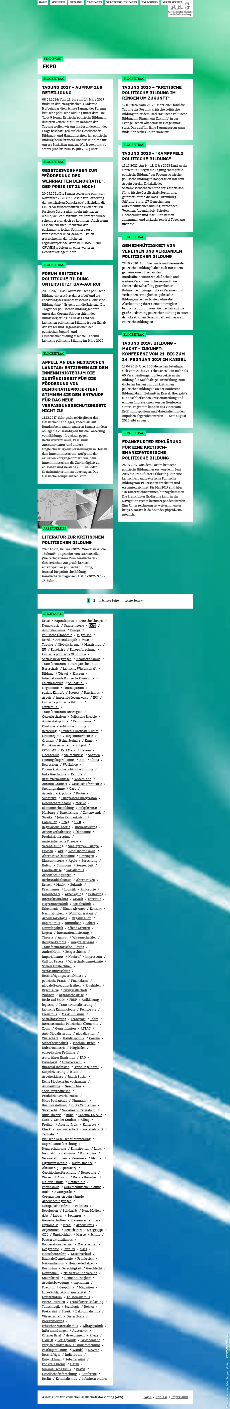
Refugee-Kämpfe (54, 942)
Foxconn (48, 1287)
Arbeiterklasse (52, 1076)
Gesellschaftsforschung (59, 1374)
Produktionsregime (56, 836)
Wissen (47, 1177)
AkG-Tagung (74, 894)
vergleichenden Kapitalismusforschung (71, 1345)
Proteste (82, 793)
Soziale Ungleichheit (57, 966)
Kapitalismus (64, 621)
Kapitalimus (51, 923)
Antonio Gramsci (54, 784)
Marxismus (92, 644)
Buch (46, 1192)
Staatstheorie (74, 625)
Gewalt (78, 899)
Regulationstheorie (56, 827)
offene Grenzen (79, 928)
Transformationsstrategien (62, 712)
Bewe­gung (88, 1172)
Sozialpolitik (67, 1340)
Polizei (90, 923)
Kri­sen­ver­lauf (81, 1254)
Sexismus (75, 1215)
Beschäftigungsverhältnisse (62, 976)
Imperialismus (53, 957)
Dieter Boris (75, 1316)
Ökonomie (83, 832)
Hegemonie (50, 688)
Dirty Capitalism (83, 1105)
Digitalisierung (86, 827)
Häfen (74, 1364)
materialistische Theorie (60, 841)
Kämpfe (76, 774)
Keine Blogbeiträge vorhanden (64, 1081)
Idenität (97, 1158)
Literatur (94, 899)
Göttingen (86, 856)
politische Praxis (54, 981)
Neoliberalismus (88, 659)
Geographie (50, 1249)
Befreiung (49, 731)
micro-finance (82, 1163)
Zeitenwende (92, 812)
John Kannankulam (71, 817)
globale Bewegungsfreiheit (61, 985)
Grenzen (48, 740)
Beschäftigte (51, 1354)
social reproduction (56, 1091)
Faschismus (51, 889)
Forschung (89, 860)
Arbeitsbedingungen (57, 875)
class (83, 1249)
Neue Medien (91, 1210)
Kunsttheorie (51, 1115)
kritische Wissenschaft (80, 668)
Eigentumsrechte (54, 1163)
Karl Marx (68, 750)
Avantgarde (63, 1192)
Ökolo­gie (48, 726)
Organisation (81, 918)
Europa (75, 630)
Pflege (94, 1335)
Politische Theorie (84, 716)
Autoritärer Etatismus (58, 1057)
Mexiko (81, 803)
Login (148, 1397)
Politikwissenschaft (56, 745)
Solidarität (76, 683)
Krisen (47, 884)
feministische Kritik (56, 1369)
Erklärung (95, 894)
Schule (95, 1234)
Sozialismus (75, 870)
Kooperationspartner (57, 1244)
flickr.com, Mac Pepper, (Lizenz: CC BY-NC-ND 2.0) (227, 1367)
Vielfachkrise (73, 755)
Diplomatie (50, 1225)
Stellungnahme (53, 788)
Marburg (48, 812)
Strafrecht (49, 1110)
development (75, 1335)
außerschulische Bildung (82, 1187)
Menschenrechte (54, 1254)
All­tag (85, 1120)
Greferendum (52, 1297)
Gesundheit (50, 1273)
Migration (84, 635)
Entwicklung (51, 1359)
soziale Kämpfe (53, 692)
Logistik (70, 889)
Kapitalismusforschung (59, 1144)
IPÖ (95, 697)
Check (46, 1129)
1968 (77, 822)
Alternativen (85, 880)
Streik (66, 1311)
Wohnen (48, 995)
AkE (61, 851)
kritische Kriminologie (58, 1009)
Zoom (46, 1028)
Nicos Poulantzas (54, 1100)
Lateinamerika (52, 683)
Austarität (78, 1292)
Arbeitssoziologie (54, 918)
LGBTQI (47, 1340)
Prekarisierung (53, 1321)
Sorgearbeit (84, 865)
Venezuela (79, 1158)
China (94, 760)
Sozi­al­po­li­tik (82, 904)
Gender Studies (65, 1120)
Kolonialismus (66, 1378)
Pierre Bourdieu (53, 1302)
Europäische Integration (79, 798)
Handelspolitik (73, 1038)
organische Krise (71, 995)
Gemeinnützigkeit (77, 1278)
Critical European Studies (80, 731)
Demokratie (50, 625)
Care (72, 788)
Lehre (94, 1019)
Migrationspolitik (55, 904)
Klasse (81, 1234)
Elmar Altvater (74, 908)
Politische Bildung (73, 726)
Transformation (54, 664)
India (70, 1115)
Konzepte (89, 1124)
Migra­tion (86, 1287)
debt (45, 1215)
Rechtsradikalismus (56, 880)
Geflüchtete (76, 1182)
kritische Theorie (91, 621)
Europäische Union (84, 664)
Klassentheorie (53, 860)
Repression (50, 764)
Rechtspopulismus (81, 851)
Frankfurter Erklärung (86, 1302)
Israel (67, 1225)
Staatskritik (51, 1278)
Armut (63, 937)
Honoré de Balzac (81, 1263)
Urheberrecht (72, 1062)
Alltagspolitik (93, 1326)
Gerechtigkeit (71, 1268)
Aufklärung (90, 1000)
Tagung (47, 644)
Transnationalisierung (75, 1005)
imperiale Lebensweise (72, 697)
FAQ (83, 1057)
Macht (61, 884)
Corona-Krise (52, 870)
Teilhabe (48, 1134)
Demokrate (88, 1009)
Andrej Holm (51, 952)
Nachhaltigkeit (53, 913)
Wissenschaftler (84, 937)
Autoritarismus (53, 630)
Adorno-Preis (68, 1124)
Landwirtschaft (67, 1129)
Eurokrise (58, 649)
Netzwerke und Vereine (80, 1273)
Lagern (47, 932)
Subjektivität (88, 808)
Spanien (94, 755)
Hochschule (50, 755)
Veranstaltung (52, 846)
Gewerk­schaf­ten (54, 1220)
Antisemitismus (78, 1297)
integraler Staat (82, 942)
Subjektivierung (53, 1072)
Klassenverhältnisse (85, 1220)
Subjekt (81, 745)
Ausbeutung (51, 1086)
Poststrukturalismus (57, 1239)
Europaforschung (83, 649)
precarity (70, 1168)
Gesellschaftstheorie (87, 784)
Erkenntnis (50, 908)
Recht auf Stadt (53, 1000)
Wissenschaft (52, 1316)
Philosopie (88, 889)
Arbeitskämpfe (66, 640)
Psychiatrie (50, 990)
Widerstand (82, 779)
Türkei (63, 673)
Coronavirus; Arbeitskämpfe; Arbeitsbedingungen (63, 1198)
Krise (46, 621)
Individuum (73, 1354)
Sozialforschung (54, 1019)
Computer (49, 822)
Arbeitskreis (85, 1225)
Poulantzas (88, 1153)
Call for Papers (53, 961)
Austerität (80, 1330)
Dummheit (73, 923)
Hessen (85, 750)
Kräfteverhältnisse (56, 779)
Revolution (50, 1210)
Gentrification (65, 1028)
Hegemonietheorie (79, 736)
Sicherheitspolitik (55, 1043)
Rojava (89, 1306)
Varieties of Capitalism (79, 1110)
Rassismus (92, 692)
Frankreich (85, 1258)
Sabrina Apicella (90, 1115)
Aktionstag (50, 1168)
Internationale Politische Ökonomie (68, 678)
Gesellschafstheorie (56, 803)
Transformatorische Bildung (63, 947)
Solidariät (70, 1210)
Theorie (47, 937)
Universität (50, 707)
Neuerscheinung (54, 1148)
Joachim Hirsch (84, 1043)
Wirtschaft (50, 1038)
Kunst (89, 740)
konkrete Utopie (53, 1364)
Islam (74, 1072)
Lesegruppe (95, 1230)
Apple (73, 860)
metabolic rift (93, 1129)
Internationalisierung (73, 932)
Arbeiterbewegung (55, 1282)
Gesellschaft (51, 894)
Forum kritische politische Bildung (67, 769)
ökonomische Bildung (58, 808)
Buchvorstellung (54, 1105)
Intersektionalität (55, 899)
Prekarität (49, 1311)
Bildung (48, 673)
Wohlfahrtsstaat (81, 913)
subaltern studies (94, 1378)
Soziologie (72, 1306)
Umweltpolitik (52, 928)
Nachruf (74, 957)
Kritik (46, 640)
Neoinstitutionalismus (58, 1153)
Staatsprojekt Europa (83, 846)
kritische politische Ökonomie (64, 654)
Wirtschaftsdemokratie (85, 961)
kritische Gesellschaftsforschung (66, 1139)
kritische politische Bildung (62, 702)
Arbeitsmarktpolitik (56, 793)
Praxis (80, 1369)
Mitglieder (77, 1048)
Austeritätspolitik (55, 721)
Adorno (62, 1177)
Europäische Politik (56, 1206)
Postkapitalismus (55, 1350)
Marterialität (87, 1244)
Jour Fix (69, 1249)
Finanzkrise (79, 981)
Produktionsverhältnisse (60, 1096)
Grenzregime (51, 736)
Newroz (93, 1350)
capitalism (81, 1282)
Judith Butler (77, 1076)
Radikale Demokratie (57, 1258)
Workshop (70, 764)
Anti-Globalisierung (56, 1033)
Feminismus (82, 721)
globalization (85, 1033)
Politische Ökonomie (57, 635)
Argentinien (51, 1230)
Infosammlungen (55, 1330)
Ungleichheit (62, 1234)
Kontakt (96, 908)
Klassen (78, 673)
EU (44, 649)
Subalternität (75, 1359)
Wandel (77, 1350)
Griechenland (90, 1340)
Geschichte (73, 1086)
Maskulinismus (73, 1014)
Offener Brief (51, 1335)
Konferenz (89, 1374)
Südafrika (49, 798)
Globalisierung (69, 644)
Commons (64, 865)
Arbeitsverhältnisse (56, 832)
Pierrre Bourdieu (85, 1177)
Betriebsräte (73, 1230)
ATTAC (86, 1028)
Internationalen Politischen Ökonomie (70, 1024)
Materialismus (53, 1182)
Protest (74, 692)
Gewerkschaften (54, 716)
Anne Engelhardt (86, 1067)
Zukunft (76, 884)
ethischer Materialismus (60, 1326)
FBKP (73, 1000)
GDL (45, 1234)
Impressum (93, 957)
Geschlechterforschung (59, 1172)
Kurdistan (49, 1268)
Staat (85, 640)
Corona (94, 1038)
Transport (78, 1019)
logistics (48, 1005)
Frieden (47, 851)
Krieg (65, 822)
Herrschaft (50, 668)
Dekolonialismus (87, 1311)
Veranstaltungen (54, 1158)
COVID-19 (49, 750)
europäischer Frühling (58, 1052)
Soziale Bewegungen (57, 659)
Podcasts (81, 1206)
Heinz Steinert (69, 740)
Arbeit (46, 697)
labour (58, 1215)
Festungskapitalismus (58, 760)
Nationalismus (53, 1263)
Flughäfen (93, 985)
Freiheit (48, 1124)
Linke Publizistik (54, 1292)
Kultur (47, 865)
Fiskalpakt (49, 1062)
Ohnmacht (80, 1100)
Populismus (50, 1187)
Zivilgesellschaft (75, 990)
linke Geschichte (54, 774)
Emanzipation (73, 688)
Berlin (46, 1378)
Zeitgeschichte (75, 952)
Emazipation (80, 1148)
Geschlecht (94, 1268)
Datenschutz (69, 812)
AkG (82, 760)
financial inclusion (56, 1067)
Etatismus (49, 1014)
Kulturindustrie (53, 1048)
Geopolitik (66, 1287)
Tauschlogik (51, 1306)
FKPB (92, 625)
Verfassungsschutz (56, 971)
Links (98, 1148)
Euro (45, 1120)
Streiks (47, 817)
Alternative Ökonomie (58, 856)
